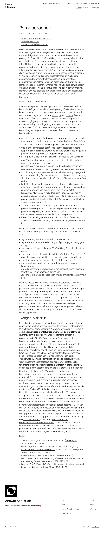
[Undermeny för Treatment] (98, 3)
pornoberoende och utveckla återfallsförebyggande (55, 392)
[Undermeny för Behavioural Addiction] (86, 3)
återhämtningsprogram (41, 377)
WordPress (95, 527)
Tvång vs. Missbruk (30, 41)
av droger (56, 115)
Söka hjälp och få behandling (34, 44)
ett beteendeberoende (55, 49)
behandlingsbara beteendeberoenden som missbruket (43, 421)
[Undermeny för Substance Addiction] (65, 3)
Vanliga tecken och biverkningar (36, 38)
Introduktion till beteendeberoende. (38, 449)
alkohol (69, 115)
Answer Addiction (10, 5)
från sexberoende (31, 419)
